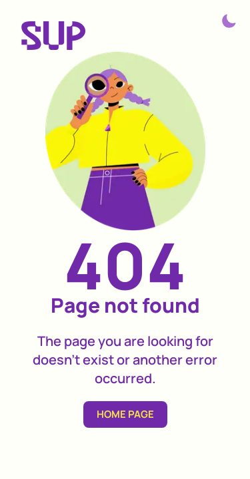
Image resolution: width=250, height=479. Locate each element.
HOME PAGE (125, 414)
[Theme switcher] (229, 21)
